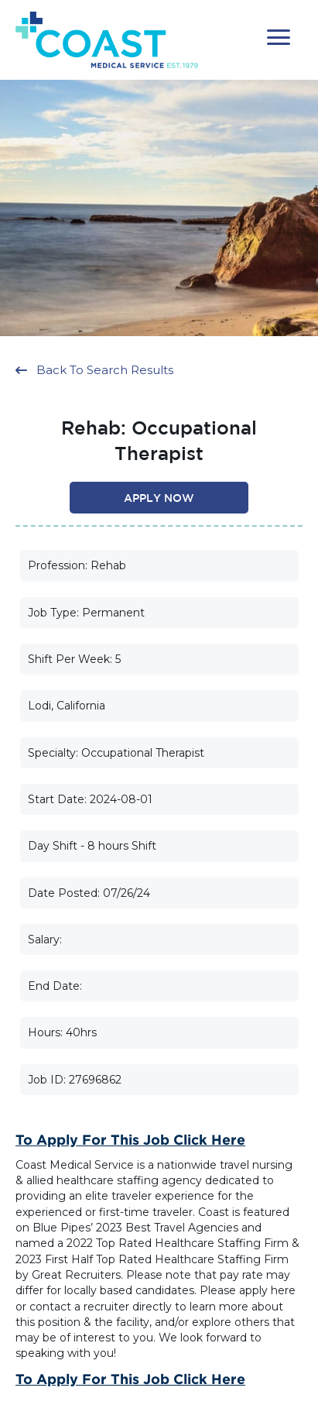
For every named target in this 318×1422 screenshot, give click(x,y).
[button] (278, 37)
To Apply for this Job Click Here (130, 1139)
